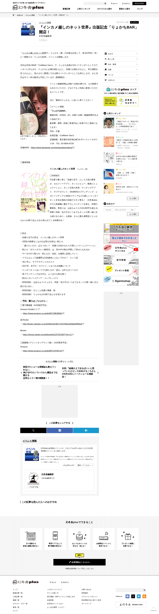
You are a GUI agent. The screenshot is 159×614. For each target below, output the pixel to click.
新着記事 (66, 9)
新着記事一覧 (18, 593)
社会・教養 (112, 64)
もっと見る (132, 198)
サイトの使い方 (53, 593)
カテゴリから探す (104, 9)
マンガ (110, 75)
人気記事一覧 (18, 597)
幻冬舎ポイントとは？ (55, 604)
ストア (140, 9)
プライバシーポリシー (89, 597)
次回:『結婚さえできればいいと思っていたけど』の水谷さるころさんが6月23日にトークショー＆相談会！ (79, 372)
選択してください (84, 465)
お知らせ (20, 15)
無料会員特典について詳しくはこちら (80, 568)
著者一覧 (16, 607)
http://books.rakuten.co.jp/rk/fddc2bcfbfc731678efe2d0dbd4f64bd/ (52, 324)
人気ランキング (83, 9)
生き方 (110, 54)
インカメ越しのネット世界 (34, 53)
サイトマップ (86, 604)
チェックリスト (121, 210)
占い (132, 210)
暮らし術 (111, 59)
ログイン (126, 3)
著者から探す (124, 9)
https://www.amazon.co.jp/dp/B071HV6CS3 (42, 351)
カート (114, 3)
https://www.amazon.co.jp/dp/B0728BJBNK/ (42, 313)
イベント (44, 40)
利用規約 (84, 593)
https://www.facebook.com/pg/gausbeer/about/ (52, 147)
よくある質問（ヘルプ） (56, 607)
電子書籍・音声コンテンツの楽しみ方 (61, 597)
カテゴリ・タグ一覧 (20, 604)
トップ (15, 589)
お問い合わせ (86, 589)
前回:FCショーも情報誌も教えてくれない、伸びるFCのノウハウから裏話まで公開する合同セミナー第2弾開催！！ (40, 372)
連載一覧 (16, 600)
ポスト (134, 22)
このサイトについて (54, 589)
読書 (109, 70)
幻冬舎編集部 (48, 474)
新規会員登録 (139, 3)
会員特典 (50, 600)
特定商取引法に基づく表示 (91, 600)
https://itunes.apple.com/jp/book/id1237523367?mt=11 (47, 334)
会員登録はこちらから (79, 562)
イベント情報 (30, 15)
